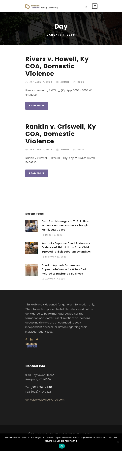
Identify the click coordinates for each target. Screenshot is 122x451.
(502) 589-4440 (41, 387)
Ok (61, 446)
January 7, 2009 (41, 82)
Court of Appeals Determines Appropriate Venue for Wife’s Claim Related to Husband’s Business (65, 269)
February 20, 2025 (55, 256)
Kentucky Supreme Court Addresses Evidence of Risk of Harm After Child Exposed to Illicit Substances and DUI (66, 247)
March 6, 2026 (53, 235)
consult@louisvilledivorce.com (44, 400)
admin (65, 82)
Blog (81, 82)
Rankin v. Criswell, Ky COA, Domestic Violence (60, 134)
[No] (118, 442)
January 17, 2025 (55, 278)
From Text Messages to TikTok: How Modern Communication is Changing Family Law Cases (66, 225)
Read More (37, 105)
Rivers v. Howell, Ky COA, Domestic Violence (57, 66)
